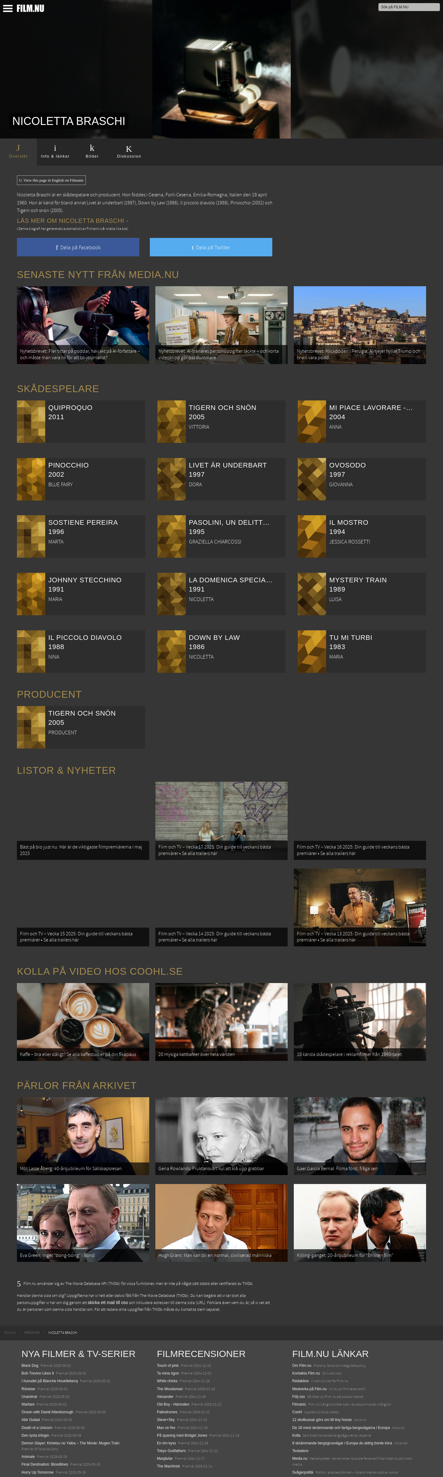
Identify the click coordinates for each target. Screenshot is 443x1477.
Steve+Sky (166, 1390)
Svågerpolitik (302, 1442)
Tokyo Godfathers (171, 1421)
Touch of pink (168, 1336)
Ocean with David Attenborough (48, 1382)
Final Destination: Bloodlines (45, 1435)
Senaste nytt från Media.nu (98, 274)
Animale (28, 1427)
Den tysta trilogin (35, 1405)
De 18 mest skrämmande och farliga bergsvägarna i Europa (341, 1398)
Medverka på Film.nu (309, 1359)
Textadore (300, 1421)
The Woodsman (170, 1359)
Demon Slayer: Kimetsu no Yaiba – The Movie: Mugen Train (70, 1413)
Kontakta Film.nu (306, 1344)
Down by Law (151, 203)
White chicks (167, 1351)
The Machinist (168, 1437)
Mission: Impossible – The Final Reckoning (57, 1450)
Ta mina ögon (168, 1344)
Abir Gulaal (31, 1390)
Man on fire (166, 1398)
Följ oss (298, 1367)
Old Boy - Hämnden (173, 1374)
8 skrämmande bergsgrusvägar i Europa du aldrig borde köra (342, 1413)
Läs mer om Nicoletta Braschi (73, 220)
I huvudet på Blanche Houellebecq (50, 1351)
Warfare (28, 1374)
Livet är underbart (105, 203)
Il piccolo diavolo (197, 203)
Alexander (165, 1367)
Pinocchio (240, 203)
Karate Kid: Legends (38, 1466)
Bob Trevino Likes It (38, 1344)
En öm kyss (166, 1413)
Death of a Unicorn (37, 1398)
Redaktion (300, 1351)
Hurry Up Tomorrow (38, 1442)
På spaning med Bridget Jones (182, 1405)
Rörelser (28, 1359)
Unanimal (29, 1367)
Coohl (297, 1382)
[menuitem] (10, 1303)
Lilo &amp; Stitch (35, 1458)
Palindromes (167, 1382)
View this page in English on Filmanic (51, 180)
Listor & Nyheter (66, 765)
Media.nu (299, 1429)
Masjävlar (165, 1429)
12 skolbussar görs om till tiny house (322, 1390)
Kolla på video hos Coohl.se (100, 956)
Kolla (296, 1405)
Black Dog (30, 1336)
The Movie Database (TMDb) (164, 1265)
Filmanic (299, 1374)
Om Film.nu (301, 1336)
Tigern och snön (33, 210)
